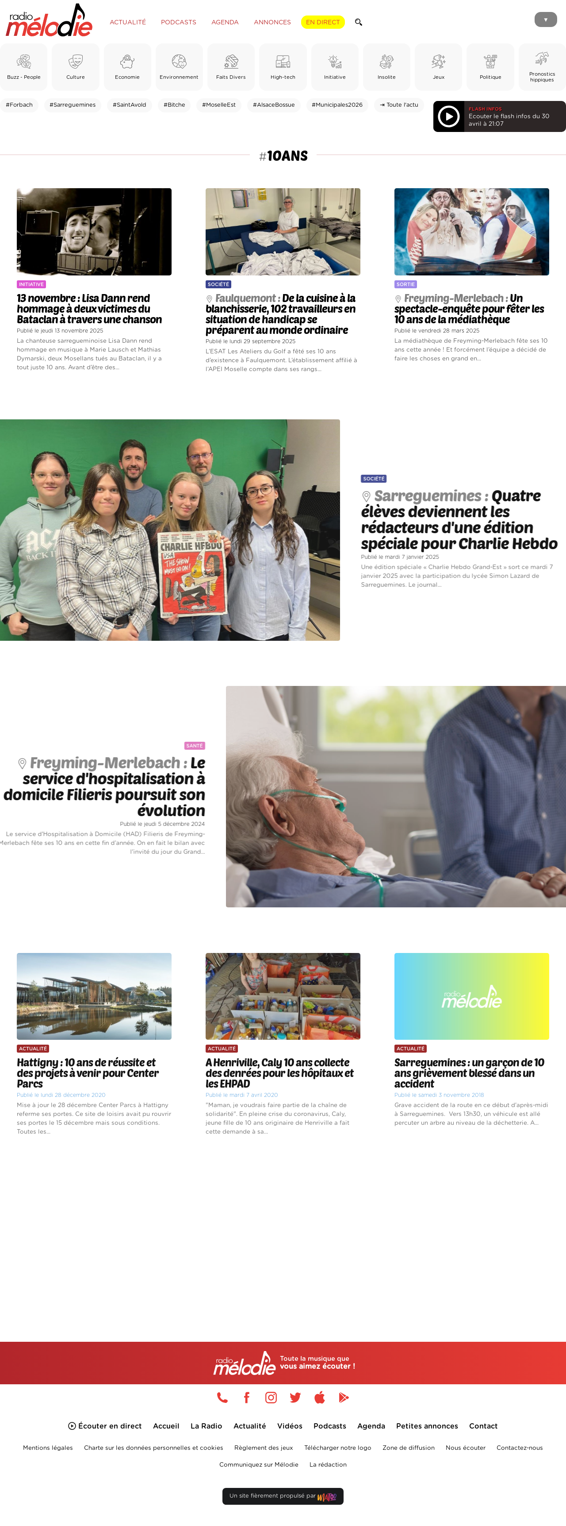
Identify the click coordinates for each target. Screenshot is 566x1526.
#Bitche (174, 105)
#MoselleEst (219, 105)
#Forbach (19, 105)
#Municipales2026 (337, 105)
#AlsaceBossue (274, 105)
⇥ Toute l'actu (399, 105)
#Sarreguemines (73, 105)
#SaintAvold (129, 105)
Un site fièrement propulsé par (283, 1498)
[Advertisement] (283, 1228)
